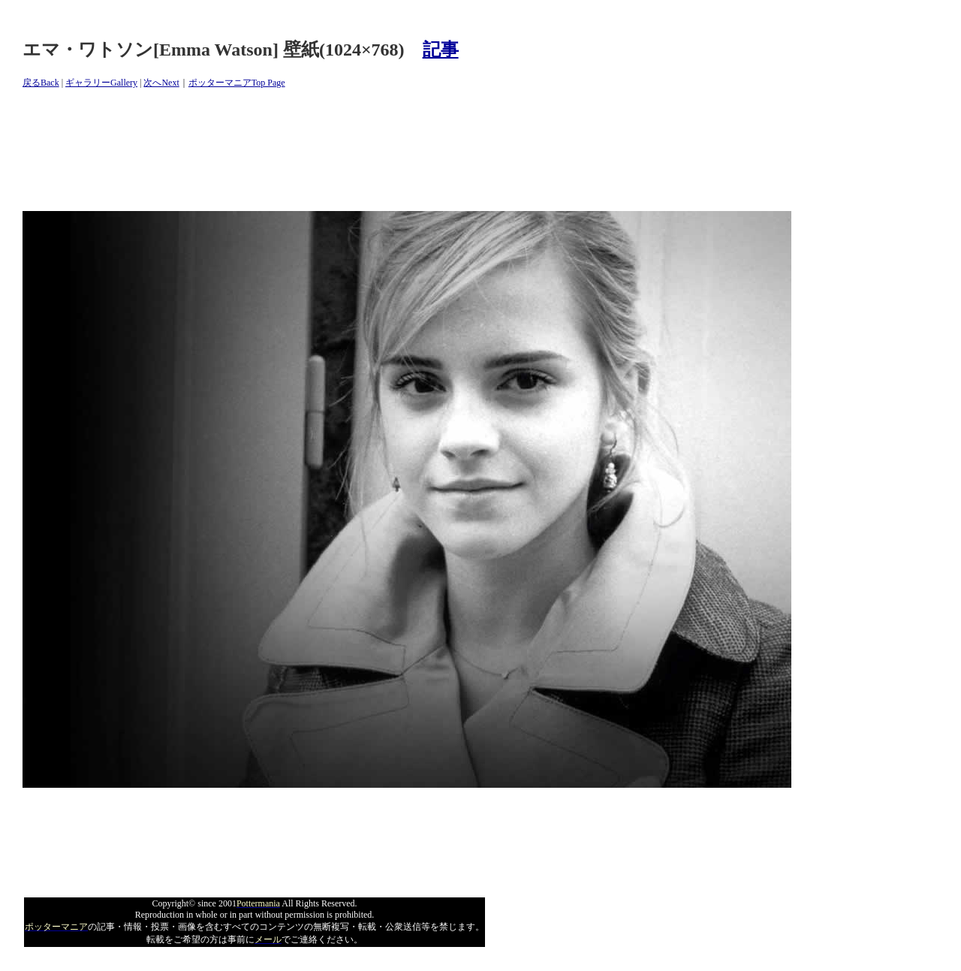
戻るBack (41, 82)
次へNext (161, 82)
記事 (441, 49)
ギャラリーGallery (101, 82)
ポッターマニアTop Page (236, 82)
